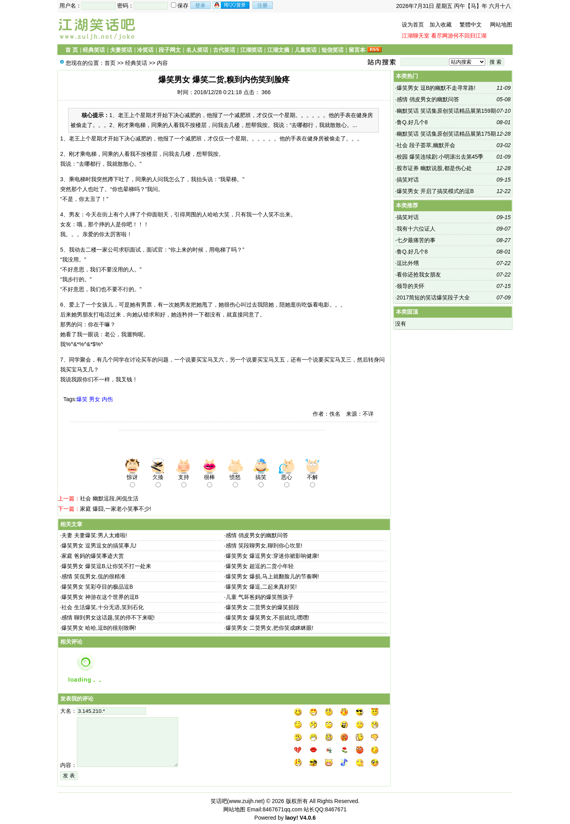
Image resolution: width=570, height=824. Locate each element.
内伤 (107, 399)
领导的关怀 (410, 286)
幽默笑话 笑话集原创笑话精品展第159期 (446, 111)
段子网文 (170, 50)
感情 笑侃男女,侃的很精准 (93, 576)
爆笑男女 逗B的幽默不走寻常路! (436, 88)
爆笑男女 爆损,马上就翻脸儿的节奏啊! (272, 576)
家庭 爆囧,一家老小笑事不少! (115, 509)
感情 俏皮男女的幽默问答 (257, 535)
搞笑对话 (408, 179)
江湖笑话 (251, 50)
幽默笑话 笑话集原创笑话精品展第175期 (446, 134)
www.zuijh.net (246, 801)
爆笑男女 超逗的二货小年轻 (260, 566)
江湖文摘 (278, 50)
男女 (94, 399)
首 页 (71, 50)
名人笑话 (197, 50)
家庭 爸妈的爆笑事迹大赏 (92, 556)
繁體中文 (471, 24)
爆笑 (81, 399)
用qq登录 (232, 5)
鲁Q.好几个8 (412, 122)
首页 (110, 63)
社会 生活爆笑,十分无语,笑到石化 (102, 607)
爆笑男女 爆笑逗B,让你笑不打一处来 (106, 566)
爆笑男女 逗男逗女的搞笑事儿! (99, 545)
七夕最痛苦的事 (416, 240)
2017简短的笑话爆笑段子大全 (433, 297)
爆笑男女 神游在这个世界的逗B (100, 597)
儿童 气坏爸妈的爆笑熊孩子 (260, 597)
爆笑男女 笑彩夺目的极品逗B (97, 586)
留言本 (357, 50)
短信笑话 (332, 50)
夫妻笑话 (121, 50)
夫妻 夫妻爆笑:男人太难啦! (94, 535)
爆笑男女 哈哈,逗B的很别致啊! (98, 628)
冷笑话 (145, 50)
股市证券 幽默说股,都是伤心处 (434, 168)
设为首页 (413, 24)
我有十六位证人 (416, 228)
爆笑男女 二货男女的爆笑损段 (262, 607)
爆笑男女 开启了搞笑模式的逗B (435, 191)
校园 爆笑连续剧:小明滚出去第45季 (440, 156)
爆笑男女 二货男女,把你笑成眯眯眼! (270, 628)
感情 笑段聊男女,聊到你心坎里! (264, 545)
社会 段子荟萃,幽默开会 (426, 145)
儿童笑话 (305, 50)
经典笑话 (94, 50)
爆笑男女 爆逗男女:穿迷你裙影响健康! (272, 556)
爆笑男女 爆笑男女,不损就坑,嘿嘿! (268, 617)
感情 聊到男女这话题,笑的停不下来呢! (108, 617)
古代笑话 (224, 50)
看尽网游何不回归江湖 (458, 35)
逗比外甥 (408, 263)
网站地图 (501, 24)
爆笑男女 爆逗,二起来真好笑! (261, 586)
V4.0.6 (307, 818)
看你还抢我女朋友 (419, 274)
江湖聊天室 (415, 35)
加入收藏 (440, 24)
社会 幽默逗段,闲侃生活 (109, 498)
